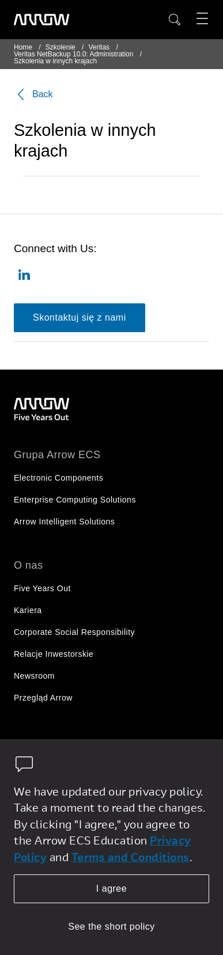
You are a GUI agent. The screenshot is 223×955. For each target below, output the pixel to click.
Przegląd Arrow (43, 697)
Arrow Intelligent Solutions (64, 521)
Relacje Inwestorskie (53, 654)
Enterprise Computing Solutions (75, 499)
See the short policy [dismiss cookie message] (111, 926)
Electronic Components (58, 477)
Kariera (28, 610)
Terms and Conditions (130, 857)
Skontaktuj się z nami (79, 317)
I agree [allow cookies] (111, 888)
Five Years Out (42, 588)
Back (33, 94)
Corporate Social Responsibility (74, 632)
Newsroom (34, 675)
